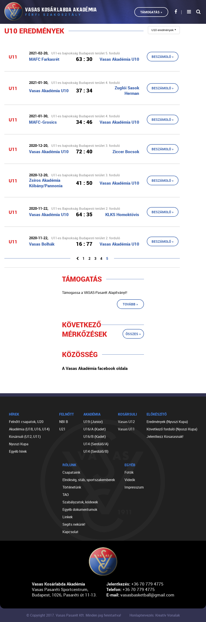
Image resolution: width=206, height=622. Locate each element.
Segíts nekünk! (73, 524)
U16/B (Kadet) (94, 436)
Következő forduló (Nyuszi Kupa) (172, 429)
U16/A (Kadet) (94, 429)
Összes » (133, 334)
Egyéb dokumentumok (79, 509)
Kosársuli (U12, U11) (25, 436)
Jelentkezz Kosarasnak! (165, 436)
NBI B (63, 421)
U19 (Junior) (93, 421)
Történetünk (71, 487)
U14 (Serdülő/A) (95, 444)
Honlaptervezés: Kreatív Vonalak (155, 615)
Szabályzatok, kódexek (80, 502)
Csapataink (71, 472)
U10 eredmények (163, 30)
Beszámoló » (163, 56)
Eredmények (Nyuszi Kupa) (167, 421)
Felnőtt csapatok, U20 (26, 421)
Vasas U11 (126, 429)
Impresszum (134, 487)
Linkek (67, 517)
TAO (65, 494)
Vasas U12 (126, 421)
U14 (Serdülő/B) (95, 451)
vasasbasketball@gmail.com (147, 595)
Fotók (129, 472)
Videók (130, 479)
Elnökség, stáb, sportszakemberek (88, 479)
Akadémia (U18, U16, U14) (29, 429)
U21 (62, 429)
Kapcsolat (70, 531)
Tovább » (130, 304)
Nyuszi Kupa (18, 444)
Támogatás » (151, 12)
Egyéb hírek (18, 451)
